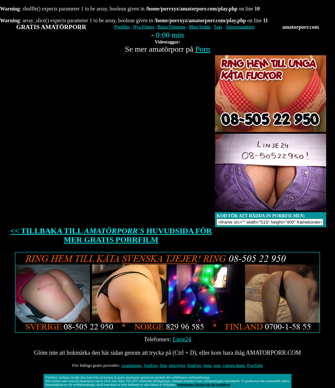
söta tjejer (176, 365)
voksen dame (234, 365)
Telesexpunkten (240, 27)
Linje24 (182, 339)
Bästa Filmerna (171, 27)
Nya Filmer (143, 27)
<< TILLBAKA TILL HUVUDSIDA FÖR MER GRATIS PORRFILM (111, 235)
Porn (202, 49)
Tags (218, 27)
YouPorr (150, 365)
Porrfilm (122, 27)
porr (217, 365)
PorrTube (255, 365)
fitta (163, 365)
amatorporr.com (300, 27)
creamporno (131, 365)
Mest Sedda (199, 27)
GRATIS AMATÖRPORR (51, 27)
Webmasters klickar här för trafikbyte (203, 384)
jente (207, 365)
